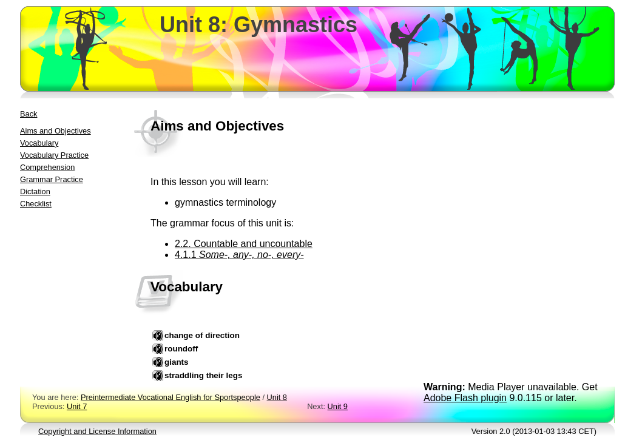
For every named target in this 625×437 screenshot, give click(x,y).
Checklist (36, 203)
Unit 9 (338, 406)
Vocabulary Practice (54, 155)
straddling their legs (203, 375)
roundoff (181, 348)
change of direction (202, 335)
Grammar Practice (51, 179)
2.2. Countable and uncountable (243, 244)
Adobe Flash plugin (465, 398)
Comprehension (47, 167)
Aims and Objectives (55, 130)
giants (176, 362)
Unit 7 (77, 406)
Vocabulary (39, 142)
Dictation (35, 191)
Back (28, 113)
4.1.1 (239, 254)
